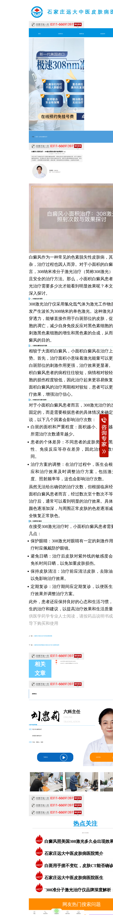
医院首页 (79, 912)
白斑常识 (60, 33)
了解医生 (55, 757)
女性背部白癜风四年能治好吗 (68, 663)
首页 (39, 33)
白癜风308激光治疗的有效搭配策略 (43, 636)
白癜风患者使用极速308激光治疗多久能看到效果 (46, 645)
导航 (33, 136)
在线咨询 (102, 33)
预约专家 (67, 912)
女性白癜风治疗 (43, 136)
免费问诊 (81, 33)
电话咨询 (45, 912)
